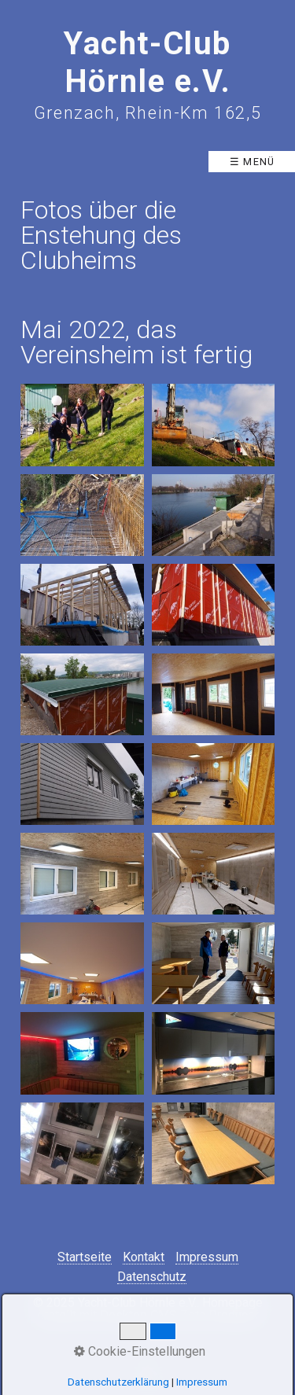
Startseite (84, 1257)
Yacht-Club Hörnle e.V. (147, 62)
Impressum (206, 1257)
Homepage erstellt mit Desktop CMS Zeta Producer (150, 1309)
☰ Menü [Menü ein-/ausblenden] (252, 161)
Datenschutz (151, 1277)
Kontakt (143, 1257)
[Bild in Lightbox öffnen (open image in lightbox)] (81, 425)
